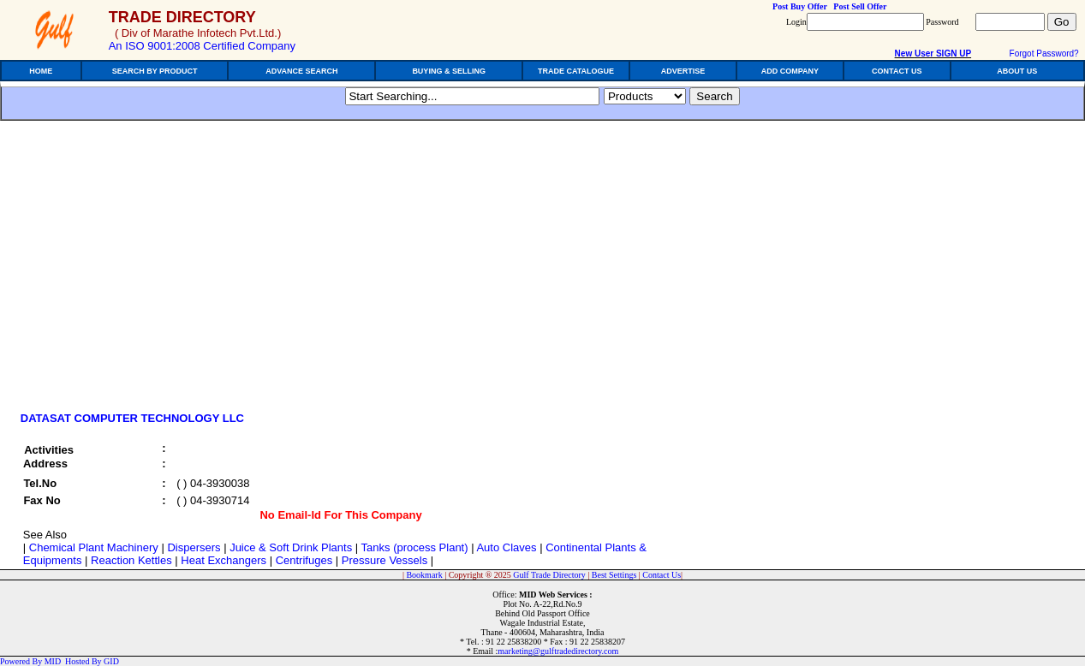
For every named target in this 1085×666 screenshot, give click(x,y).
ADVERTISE (683, 71)
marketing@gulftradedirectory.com (558, 651)
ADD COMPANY (790, 71)
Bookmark (424, 575)
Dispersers (193, 547)
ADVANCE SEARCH (301, 71)
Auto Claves (506, 547)
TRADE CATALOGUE (576, 71)
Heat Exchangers (223, 560)
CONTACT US (896, 71)
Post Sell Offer (859, 6)
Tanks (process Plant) (414, 547)
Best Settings (614, 575)
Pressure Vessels (384, 560)
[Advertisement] (161, 271)
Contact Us (661, 575)
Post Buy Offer (799, 6)
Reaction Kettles (131, 560)
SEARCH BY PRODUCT (155, 71)
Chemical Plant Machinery (93, 547)
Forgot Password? (1044, 53)
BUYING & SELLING (449, 71)
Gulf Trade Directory (549, 575)
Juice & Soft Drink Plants (291, 547)
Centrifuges (304, 560)
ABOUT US (1017, 71)
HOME (40, 71)
